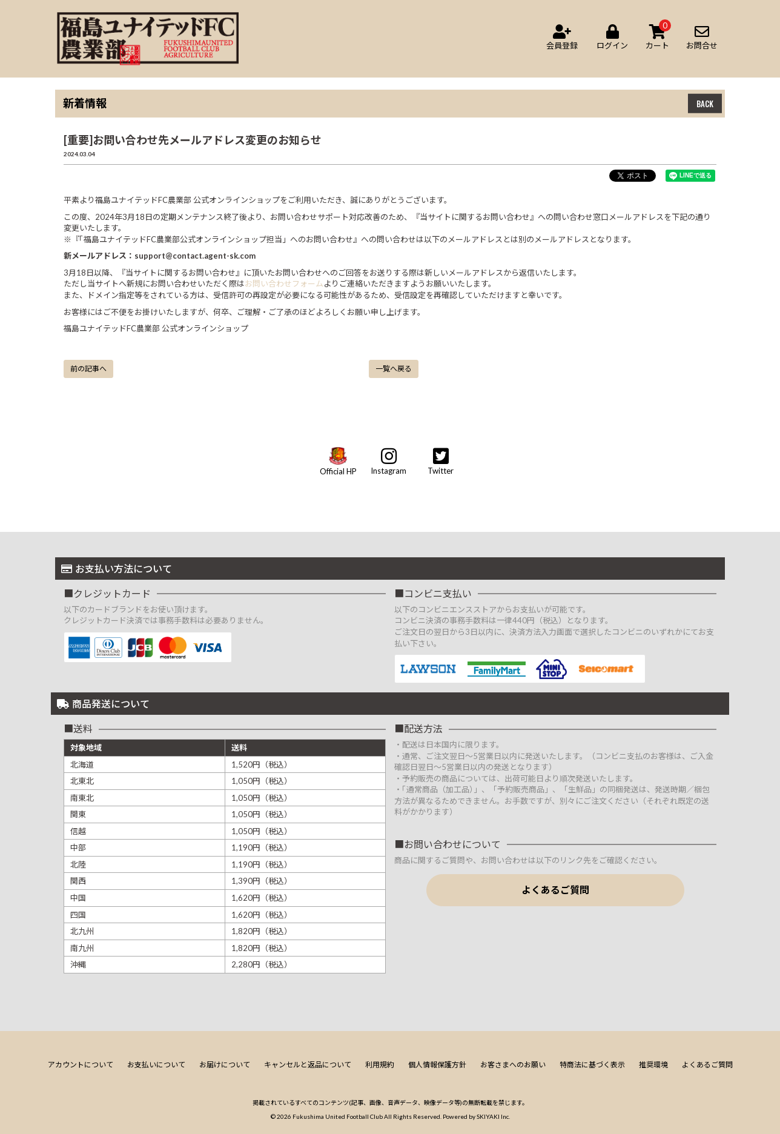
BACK (704, 104)
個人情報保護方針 (437, 1064)
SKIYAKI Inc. (493, 1116)
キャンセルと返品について (307, 1064)
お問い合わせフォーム (284, 283)
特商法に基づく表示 (592, 1064)
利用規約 (379, 1064)
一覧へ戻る (393, 368)
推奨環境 (653, 1064)
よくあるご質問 (555, 889)
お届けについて (224, 1064)
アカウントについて (80, 1064)
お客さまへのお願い (513, 1064)
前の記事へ (88, 368)
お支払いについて (156, 1064)
